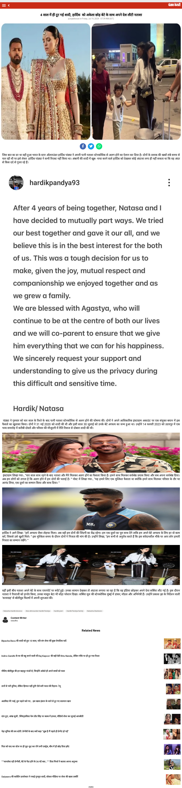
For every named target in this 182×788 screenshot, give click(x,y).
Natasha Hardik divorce (13, 611)
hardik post (58, 611)
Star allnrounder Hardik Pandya (38, 611)
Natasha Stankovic (94, 611)
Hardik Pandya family (75, 611)
